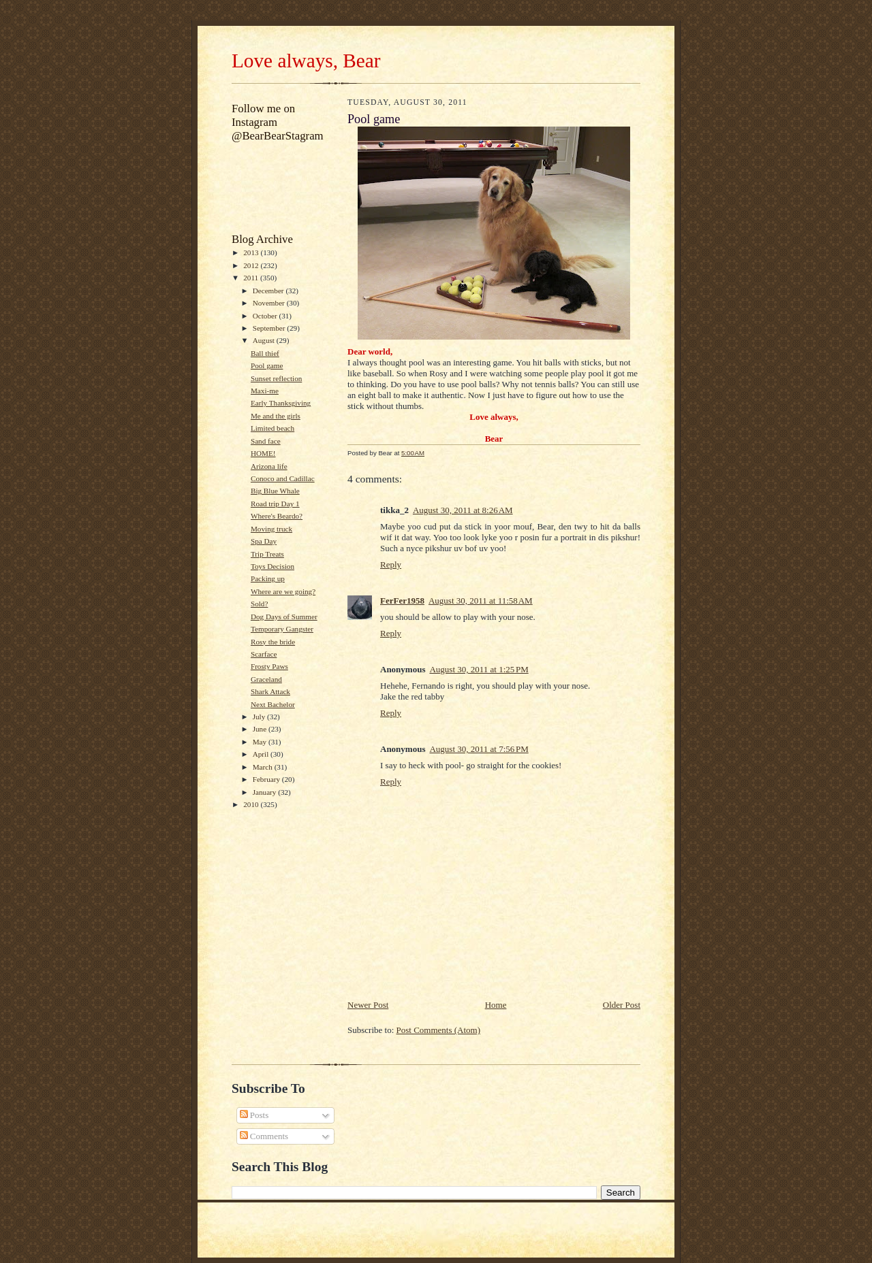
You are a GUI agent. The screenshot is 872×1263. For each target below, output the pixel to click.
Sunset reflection (276, 378)
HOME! (263, 453)
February (267, 779)
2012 (251, 265)
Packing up (268, 578)
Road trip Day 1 (275, 503)
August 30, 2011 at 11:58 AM (481, 600)
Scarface (264, 654)
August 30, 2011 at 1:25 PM (478, 669)
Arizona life (269, 466)
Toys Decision (272, 566)
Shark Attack (270, 691)
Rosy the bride (273, 642)
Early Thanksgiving (281, 403)
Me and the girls (275, 416)
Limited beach (272, 428)
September (270, 328)
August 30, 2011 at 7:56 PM (478, 749)
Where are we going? (283, 591)
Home (496, 1005)
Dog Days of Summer (284, 616)
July (260, 716)
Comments (264, 1136)
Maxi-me (265, 391)
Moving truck (271, 529)
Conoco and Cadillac (283, 478)
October (266, 316)
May (260, 742)
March (264, 767)
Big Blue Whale (275, 491)
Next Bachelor (273, 704)
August (265, 340)
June (260, 729)
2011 (251, 278)
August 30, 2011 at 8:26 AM (463, 510)
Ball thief (265, 353)
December (269, 290)
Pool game (267, 365)
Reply (390, 564)
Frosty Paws (269, 666)
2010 (251, 804)
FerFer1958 (402, 600)
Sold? (259, 604)
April (261, 754)
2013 (251, 252)
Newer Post (367, 1005)
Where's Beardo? (276, 516)
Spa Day (264, 541)
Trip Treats (267, 554)
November (270, 303)
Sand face (266, 441)
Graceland (266, 679)
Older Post (621, 1005)
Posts (254, 1115)
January (266, 792)
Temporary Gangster (282, 629)
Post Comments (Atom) (438, 1030)
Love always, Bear (306, 60)
